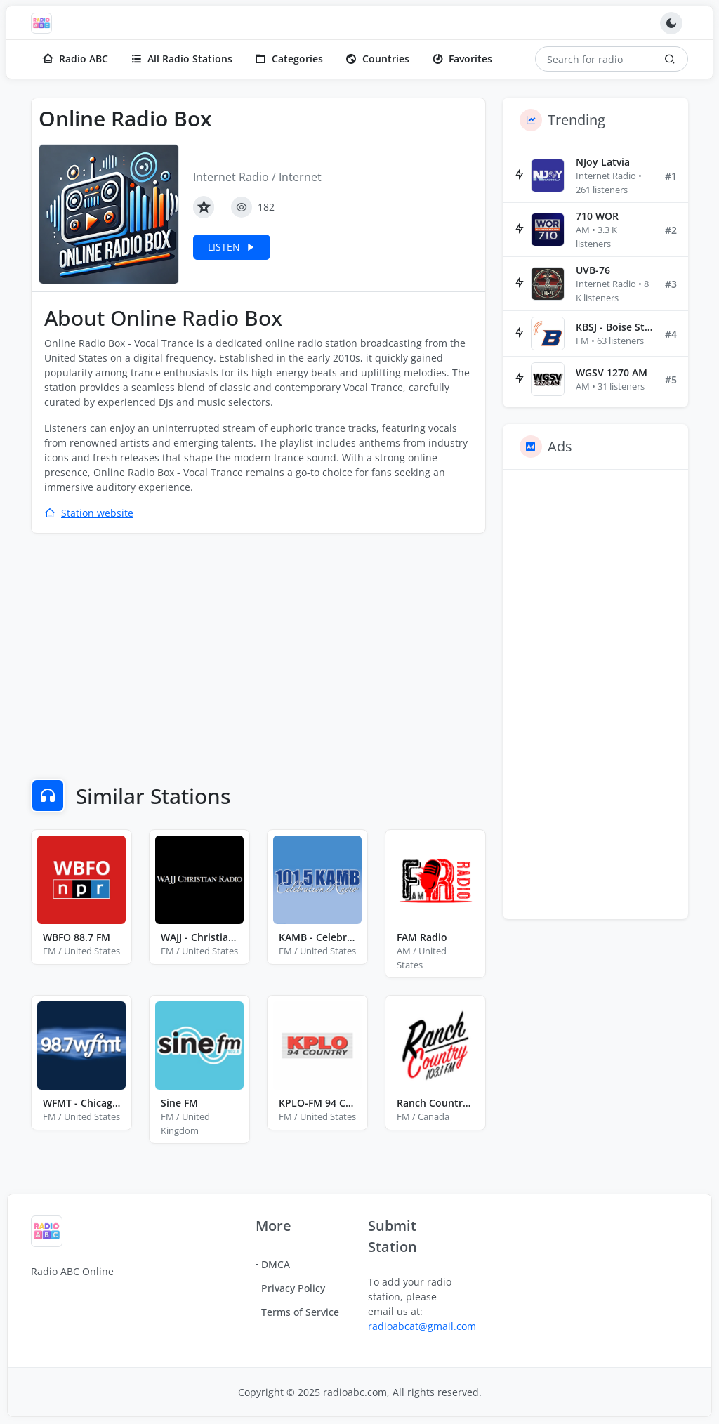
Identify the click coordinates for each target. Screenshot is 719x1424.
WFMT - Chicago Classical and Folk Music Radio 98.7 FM (81, 1102)
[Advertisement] (258, 646)
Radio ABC (75, 58)
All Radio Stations (181, 58)
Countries (377, 58)
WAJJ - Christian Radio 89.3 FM (199, 937)
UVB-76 (593, 270)
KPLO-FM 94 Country (317, 1102)
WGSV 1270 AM (611, 372)
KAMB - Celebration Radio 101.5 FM (317, 937)
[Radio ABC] (45, 23)
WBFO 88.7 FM (76, 937)
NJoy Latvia (603, 162)
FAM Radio (422, 937)
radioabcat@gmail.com (422, 1326)
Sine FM (179, 1102)
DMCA (275, 1264)
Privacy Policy (293, 1288)
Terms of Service (300, 1312)
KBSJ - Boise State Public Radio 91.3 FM (615, 327)
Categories (289, 58)
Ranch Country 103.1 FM (435, 1102)
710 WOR (597, 216)
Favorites (462, 58)
